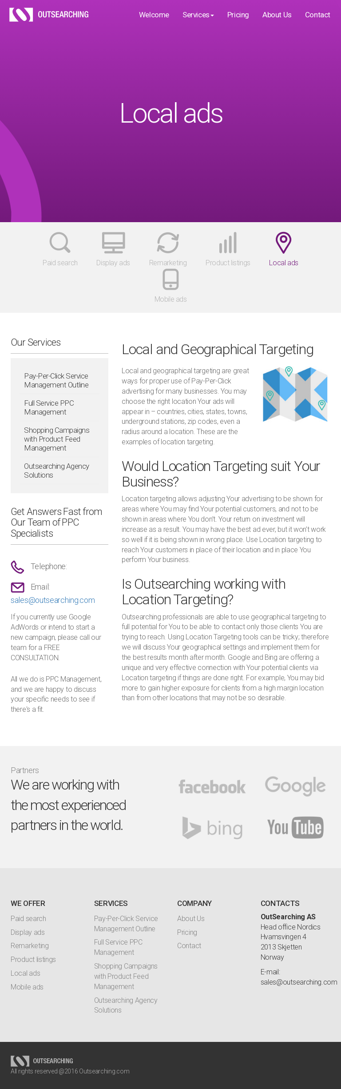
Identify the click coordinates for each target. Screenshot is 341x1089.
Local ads (25, 973)
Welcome (154, 23)
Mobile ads (27, 987)
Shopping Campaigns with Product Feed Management (56, 439)
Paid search (28, 918)
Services (198, 23)
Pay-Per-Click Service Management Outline (56, 380)
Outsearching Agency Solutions (56, 470)
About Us (277, 23)
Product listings (33, 959)
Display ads (28, 932)
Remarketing (30, 945)
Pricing (238, 23)
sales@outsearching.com (53, 600)
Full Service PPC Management (49, 407)
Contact (317, 23)
